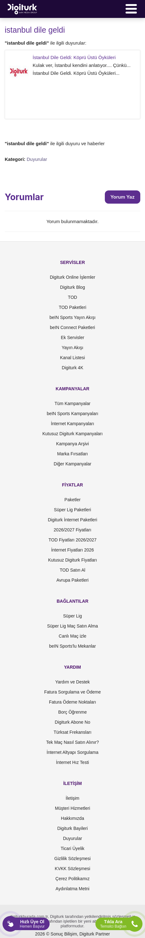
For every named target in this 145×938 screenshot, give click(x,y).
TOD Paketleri (72, 307)
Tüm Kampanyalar (72, 403)
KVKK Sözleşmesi (72, 868)
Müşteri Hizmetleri (72, 808)
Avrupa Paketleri (72, 580)
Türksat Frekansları (73, 732)
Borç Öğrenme (72, 712)
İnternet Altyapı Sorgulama (73, 752)
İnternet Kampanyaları (72, 423)
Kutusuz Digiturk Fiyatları (72, 559)
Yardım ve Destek (72, 681)
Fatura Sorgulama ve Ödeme (72, 691)
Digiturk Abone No (72, 722)
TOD (72, 297)
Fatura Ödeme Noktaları (72, 702)
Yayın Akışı (72, 347)
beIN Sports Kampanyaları (72, 413)
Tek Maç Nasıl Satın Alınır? (72, 742)
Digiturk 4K (72, 367)
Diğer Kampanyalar (72, 463)
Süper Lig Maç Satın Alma (72, 625)
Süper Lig (72, 615)
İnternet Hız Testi (72, 762)
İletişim (72, 798)
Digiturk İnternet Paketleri (72, 519)
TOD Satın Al (72, 570)
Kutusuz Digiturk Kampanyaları (72, 433)
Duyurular (37, 159)
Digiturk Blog (72, 287)
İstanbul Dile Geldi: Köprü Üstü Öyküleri (74, 57)
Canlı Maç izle (72, 636)
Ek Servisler (72, 337)
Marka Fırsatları (72, 453)
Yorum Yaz (122, 197)
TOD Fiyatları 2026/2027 (72, 539)
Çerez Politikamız (73, 878)
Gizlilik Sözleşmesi (72, 858)
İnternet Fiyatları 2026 (72, 549)
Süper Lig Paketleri (72, 509)
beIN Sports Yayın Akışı (73, 317)
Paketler (72, 499)
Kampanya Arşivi (72, 443)
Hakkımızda (72, 818)
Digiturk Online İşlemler (72, 277)
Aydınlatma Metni (72, 888)
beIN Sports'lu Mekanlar (72, 646)
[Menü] (131, 9)
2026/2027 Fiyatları (72, 529)
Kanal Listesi (72, 357)
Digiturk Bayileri (72, 828)
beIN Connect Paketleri (72, 327)
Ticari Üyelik (72, 848)
